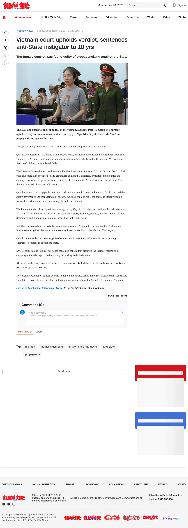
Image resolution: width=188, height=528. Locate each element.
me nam (30, 346)
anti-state (109, 346)
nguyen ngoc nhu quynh (83, 346)
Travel (73, 17)
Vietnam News (23, 17)
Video (166, 17)
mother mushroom (52, 346)
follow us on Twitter (52, 288)
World (151, 17)
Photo (182, 17)
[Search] (147, 5)
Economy (91, 17)
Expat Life (133, 17)
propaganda (32, 354)
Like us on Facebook (27, 288)
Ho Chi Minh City (51, 17)
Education (112, 17)
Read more (64, 371)
